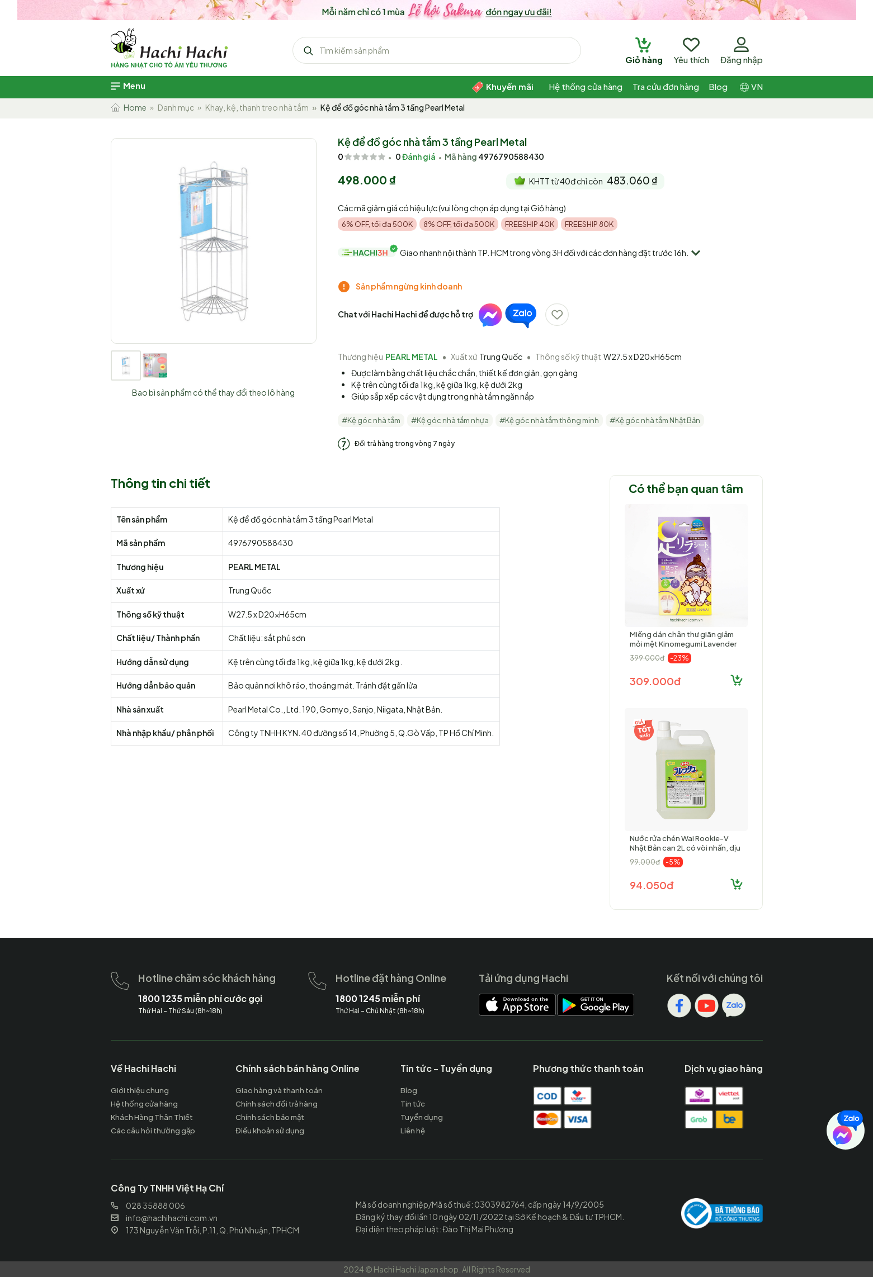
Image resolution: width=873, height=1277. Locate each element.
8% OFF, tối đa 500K (458, 224)
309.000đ (655, 681)
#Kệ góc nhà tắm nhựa (450, 420)
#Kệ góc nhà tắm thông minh (549, 420)
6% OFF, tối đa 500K (377, 224)
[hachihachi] (436, 8)
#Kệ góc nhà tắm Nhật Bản (655, 420)
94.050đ (651, 885)
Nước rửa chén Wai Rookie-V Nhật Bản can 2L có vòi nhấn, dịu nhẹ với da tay (685, 848)
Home (129, 107)
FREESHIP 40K (529, 224)
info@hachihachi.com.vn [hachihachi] (164, 1218)
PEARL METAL (411, 357)
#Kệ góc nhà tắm (371, 420)
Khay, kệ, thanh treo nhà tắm (257, 107)
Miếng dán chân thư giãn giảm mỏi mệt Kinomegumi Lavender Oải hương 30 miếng (683, 644)
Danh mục (176, 107)
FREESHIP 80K (589, 224)
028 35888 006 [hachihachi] (148, 1205)
